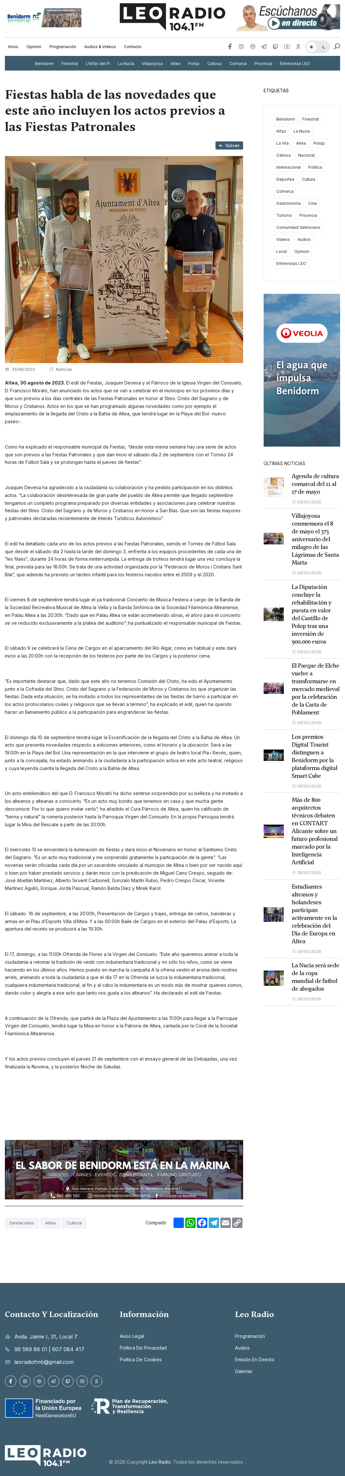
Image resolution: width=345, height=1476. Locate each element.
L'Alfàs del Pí (98, 63)
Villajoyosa (152, 63)
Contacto (133, 46)
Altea (175, 63)
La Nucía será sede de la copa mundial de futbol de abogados (315, 977)
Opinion (301, 251)
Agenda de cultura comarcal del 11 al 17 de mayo (315, 484)
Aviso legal (132, 1336)
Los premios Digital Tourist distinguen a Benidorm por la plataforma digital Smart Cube (314, 756)
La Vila (282, 143)
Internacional (288, 167)
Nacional (306, 155)
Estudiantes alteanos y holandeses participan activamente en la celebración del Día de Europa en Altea (314, 914)
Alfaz (281, 131)
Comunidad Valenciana (298, 227)
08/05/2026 (306, 786)
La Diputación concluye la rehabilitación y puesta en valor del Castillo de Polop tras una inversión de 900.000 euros (311, 614)
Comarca (238, 63)
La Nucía (126, 63)
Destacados (22, 1222)
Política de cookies (141, 1359)
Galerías (243, 1371)
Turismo (284, 215)
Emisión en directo (254, 1359)
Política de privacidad (143, 1348)
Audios (304, 239)
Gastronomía (288, 203)
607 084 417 (68, 1349)
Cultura (74, 1222)
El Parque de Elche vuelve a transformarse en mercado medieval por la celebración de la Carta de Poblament (315, 689)
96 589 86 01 (30, 1349)
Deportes (285, 179)
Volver (229, 145)
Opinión (33, 46)
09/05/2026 (306, 501)
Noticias (60, 369)
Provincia (263, 63)
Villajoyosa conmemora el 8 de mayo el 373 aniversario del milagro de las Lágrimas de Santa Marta (315, 539)
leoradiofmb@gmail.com (44, 1362)
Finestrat (70, 63)
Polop (194, 63)
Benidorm (44, 63)
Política (315, 167)
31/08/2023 (20, 369)
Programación (62, 46)
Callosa (214, 63)
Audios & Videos (100, 46)
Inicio (13, 46)
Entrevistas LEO (295, 63)
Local (281, 251)
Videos (283, 239)
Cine (312, 203)
